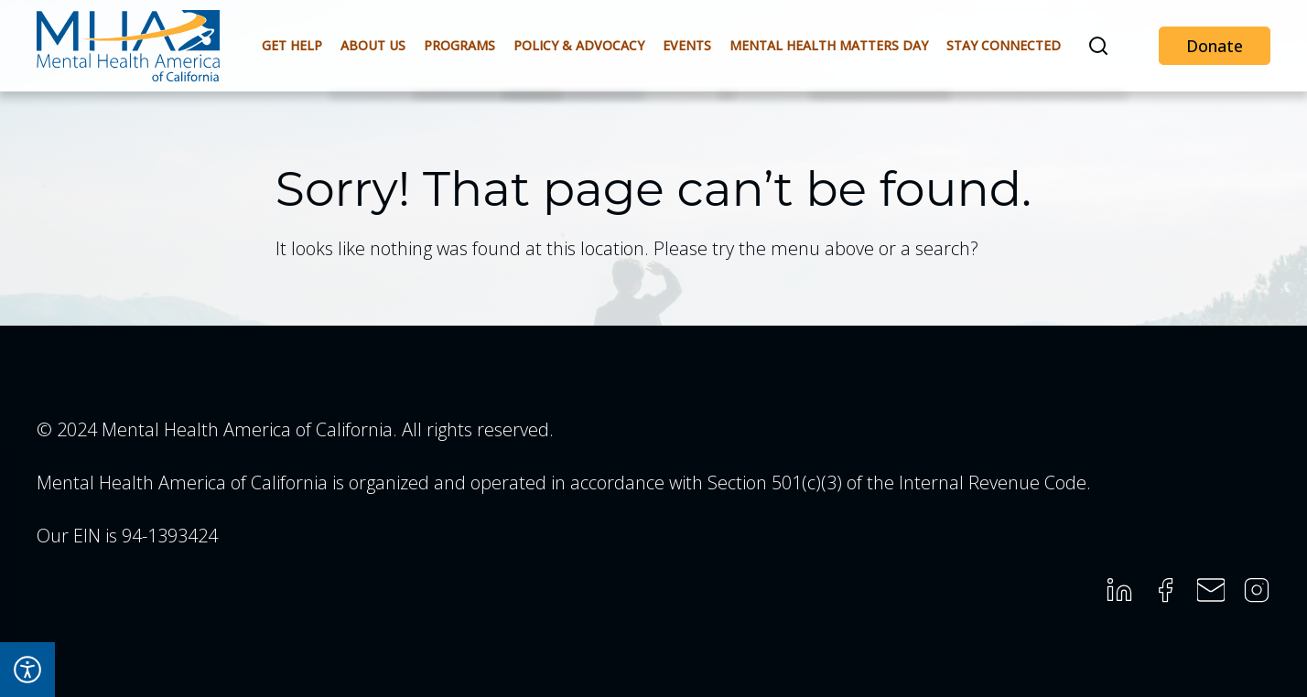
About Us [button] (372, 45)
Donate (1214, 46)
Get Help (292, 45)
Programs (459, 45)
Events (687, 45)
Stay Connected (1003, 45)
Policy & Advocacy (578, 45)
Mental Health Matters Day (828, 45)
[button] (1098, 46)
